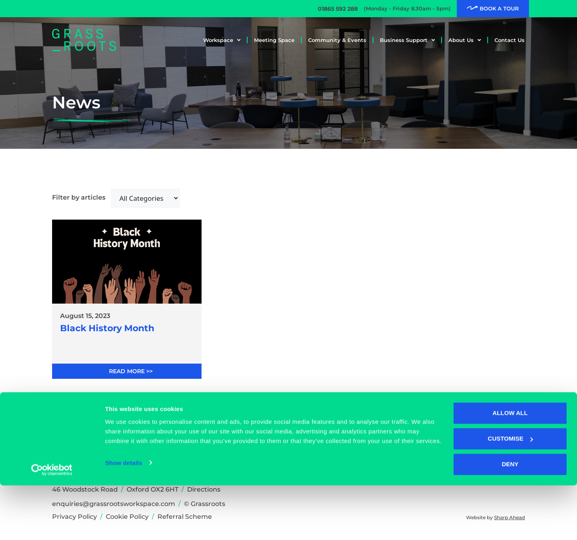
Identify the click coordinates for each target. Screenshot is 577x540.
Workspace (221, 40)
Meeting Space (274, 40)
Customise (510, 493)
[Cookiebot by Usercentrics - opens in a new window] (52, 524)
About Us (464, 40)
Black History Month (107, 328)
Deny (510, 519)
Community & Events (337, 40)
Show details (123, 517)
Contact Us (509, 40)
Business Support (407, 40)
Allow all (510, 467)
